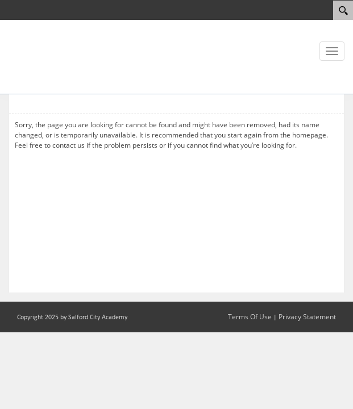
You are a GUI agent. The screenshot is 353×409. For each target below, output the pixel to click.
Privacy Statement (307, 317)
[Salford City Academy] (43, 55)
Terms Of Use (250, 317)
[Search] (343, 10)
